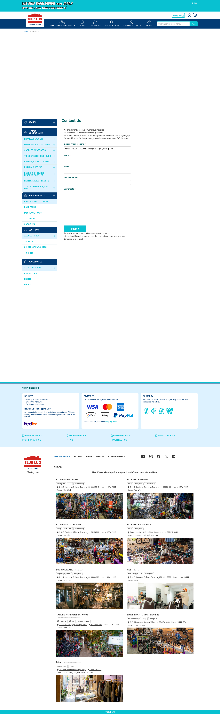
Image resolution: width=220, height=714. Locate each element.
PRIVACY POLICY (165, 436)
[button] (195, 2)
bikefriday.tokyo (134, 619)
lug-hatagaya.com (64, 574)
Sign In (189, 15)
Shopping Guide (111, 422)
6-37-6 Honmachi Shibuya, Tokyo (142, 622)
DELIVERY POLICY (32, 436)
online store (61, 666)
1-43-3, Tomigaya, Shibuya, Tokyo (72, 532)
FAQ (118, 55)
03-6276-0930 (164, 622)
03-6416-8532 (94, 532)
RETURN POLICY (120, 436)
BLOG (77, 456)
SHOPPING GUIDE (76, 436)
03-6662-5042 (93, 487)
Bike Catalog (79, 484)
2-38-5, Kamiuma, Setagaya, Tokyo (143, 487)
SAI (73, 621)
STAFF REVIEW (115, 456)
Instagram (61, 484)
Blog (69, 484)
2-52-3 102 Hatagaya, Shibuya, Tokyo (73, 625)
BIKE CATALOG (93, 456)
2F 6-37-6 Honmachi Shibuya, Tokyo (72, 670)
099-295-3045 (172, 532)
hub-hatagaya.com (135, 574)
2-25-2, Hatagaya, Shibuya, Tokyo (142, 577)
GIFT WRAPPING (31, 440)
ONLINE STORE (62, 456)
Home (26, 31)
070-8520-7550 (165, 577)
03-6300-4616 (93, 577)
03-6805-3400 (166, 487)
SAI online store (83, 621)
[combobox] (173, 23)
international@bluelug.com (76, 152)
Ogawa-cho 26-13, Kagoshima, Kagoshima (146, 532)
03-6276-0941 (95, 670)
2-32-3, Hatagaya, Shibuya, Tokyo (71, 487)
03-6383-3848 (96, 625)
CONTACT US (119, 440)
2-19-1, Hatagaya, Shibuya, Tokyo (71, 577)
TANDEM (63, 621)
